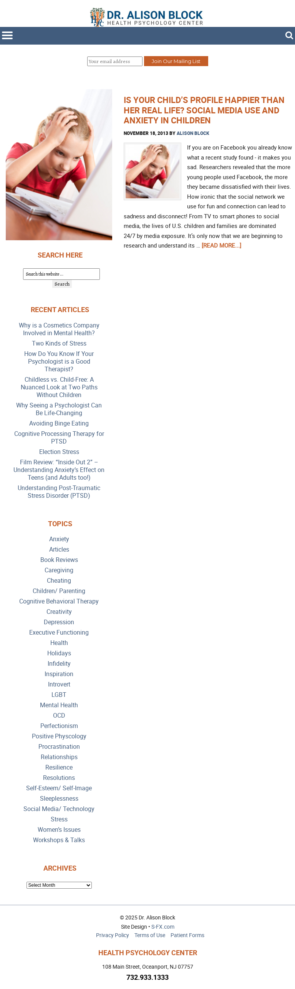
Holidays (59, 653)
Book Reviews (59, 560)
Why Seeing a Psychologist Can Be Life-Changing (59, 409)
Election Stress (59, 452)
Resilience (59, 767)
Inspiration (59, 674)
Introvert (59, 684)
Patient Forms (187, 935)
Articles (59, 549)
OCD (59, 715)
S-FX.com (162, 926)
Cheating (59, 581)
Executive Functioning (59, 632)
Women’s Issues (59, 830)
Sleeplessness (59, 799)
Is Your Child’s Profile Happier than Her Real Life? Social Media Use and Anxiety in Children (204, 110)
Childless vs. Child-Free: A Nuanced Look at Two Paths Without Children (59, 387)
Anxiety (59, 539)
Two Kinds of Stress (59, 343)
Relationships (59, 757)
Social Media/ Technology (58, 809)
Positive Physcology (59, 736)
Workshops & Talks (59, 840)
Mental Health (59, 705)
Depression (59, 622)
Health (59, 643)
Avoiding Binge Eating (59, 423)
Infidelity (59, 664)
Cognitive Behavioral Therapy (59, 601)
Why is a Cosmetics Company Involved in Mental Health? (59, 329)
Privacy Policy (112, 935)
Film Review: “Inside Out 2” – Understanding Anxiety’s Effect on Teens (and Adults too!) (58, 470)
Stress (59, 819)
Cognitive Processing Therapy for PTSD (59, 437)
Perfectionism (59, 726)
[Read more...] (221, 245)
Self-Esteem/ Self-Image (59, 788)
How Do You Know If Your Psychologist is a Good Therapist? (59, 361)
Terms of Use (149, 935)
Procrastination (59, 747)
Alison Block (193, 133)
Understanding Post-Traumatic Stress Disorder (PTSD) (59, 492)
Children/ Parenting (59, 591)
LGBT (58, 695)
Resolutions (59, 778)
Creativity (59, 612)
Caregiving (59, 570)
